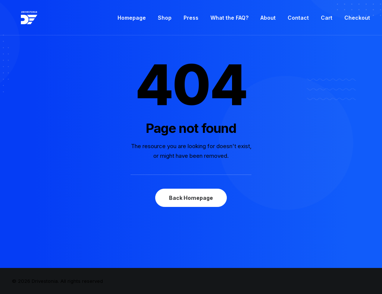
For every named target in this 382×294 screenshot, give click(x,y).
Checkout (357, 20)
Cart (326, 20)
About (268, 20)
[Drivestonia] (20, 19)
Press (191, 20)
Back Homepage (191, 198)
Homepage (132, 20)
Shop (165, 20)
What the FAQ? (229, 20)
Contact (298, 20)
